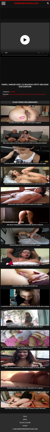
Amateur (12, 91)
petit (43, 94)
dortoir (22, 94)
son (4, 96)
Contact (25, 425)
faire (26, 94)
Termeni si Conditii (25, 422)
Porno (25, 416)
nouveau (38, 94)
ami (10, 94)
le (34, 94)
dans (17, 94)
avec (13, 94)
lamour (31, 94)
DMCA (25, 419)
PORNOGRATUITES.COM (26, 3)
